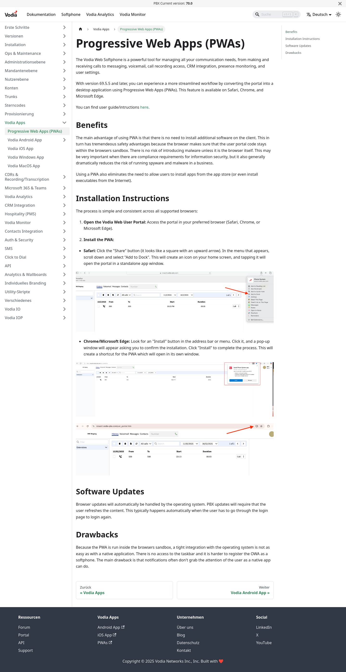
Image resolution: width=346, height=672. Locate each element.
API (8, 265)
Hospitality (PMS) (20, 214)
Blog (181, 635)
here (144, 107)
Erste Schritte (17, 27)
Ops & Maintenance (23, 53)
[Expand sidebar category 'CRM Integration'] (64, 205)
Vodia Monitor (133, 14)
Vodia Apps (15, 122)
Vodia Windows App (26, 157)
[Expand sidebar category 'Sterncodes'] (64, 105)
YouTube (264, 642)
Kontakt (184, 650)
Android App (111, 627)
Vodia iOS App (20, 148)
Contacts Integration (24, 231)
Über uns (185, 627)
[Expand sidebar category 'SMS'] (64, 248)
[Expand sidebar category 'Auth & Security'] (64, 240)
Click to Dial (15, 257)
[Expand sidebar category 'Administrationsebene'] (64, 62)
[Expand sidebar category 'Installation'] (64, 45)
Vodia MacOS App (24, 165)
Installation (15, 44)
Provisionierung (19, 114)
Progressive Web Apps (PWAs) (35, 131)
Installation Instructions (302, 39)
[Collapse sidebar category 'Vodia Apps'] (64, 122)
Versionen (14, 36)
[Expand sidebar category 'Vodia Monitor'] (64, 222)
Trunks (11, 96)
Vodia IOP (14, 317)
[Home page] (80, 29)
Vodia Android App (25, 140)
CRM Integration (20, 205)
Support (25, 650)
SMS (8, 248)
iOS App (107, 635)
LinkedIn (264, 627)
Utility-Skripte (17, 291)
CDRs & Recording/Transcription (27, 177)
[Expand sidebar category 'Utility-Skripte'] (64, 292)
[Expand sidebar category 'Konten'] (64, 88)
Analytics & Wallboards (26, 274)
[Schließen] (340, 3)
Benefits (291, 32)
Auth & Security (19, 240)
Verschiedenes (18, 300)
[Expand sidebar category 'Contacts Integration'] (64, 231)
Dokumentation (41, 14)
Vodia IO (12, 309)
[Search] (277, 14)
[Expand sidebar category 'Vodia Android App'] (64, 140)
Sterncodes (15, 105)
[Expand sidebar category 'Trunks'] (64, 96)
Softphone (71, 14)
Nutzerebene (17, 79)
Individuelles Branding (25, 283)
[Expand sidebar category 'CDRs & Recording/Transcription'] (64, 177)
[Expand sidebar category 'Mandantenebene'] (64, 71)
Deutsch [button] (316, 14)
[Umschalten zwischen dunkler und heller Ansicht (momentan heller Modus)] (338, 14)
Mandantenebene (21, 70)
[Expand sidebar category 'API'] (64, 266)
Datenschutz (188, 642)
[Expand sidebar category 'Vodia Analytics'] (64, 196)
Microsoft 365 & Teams (25, 188)
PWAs (105, 642)
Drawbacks (293, 52)
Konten (11, 88)
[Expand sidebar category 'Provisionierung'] (64, 114)
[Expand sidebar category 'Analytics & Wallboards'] (64, 274)
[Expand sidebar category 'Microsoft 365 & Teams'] (64, 188)
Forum (24, 627)
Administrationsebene (25, 62)
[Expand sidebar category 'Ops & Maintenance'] (64, 53)
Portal (23, 635)
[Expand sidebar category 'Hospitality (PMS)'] (64, 214)
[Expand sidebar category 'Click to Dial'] (64, 257)
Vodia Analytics (100, 14)
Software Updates (298, 46)
